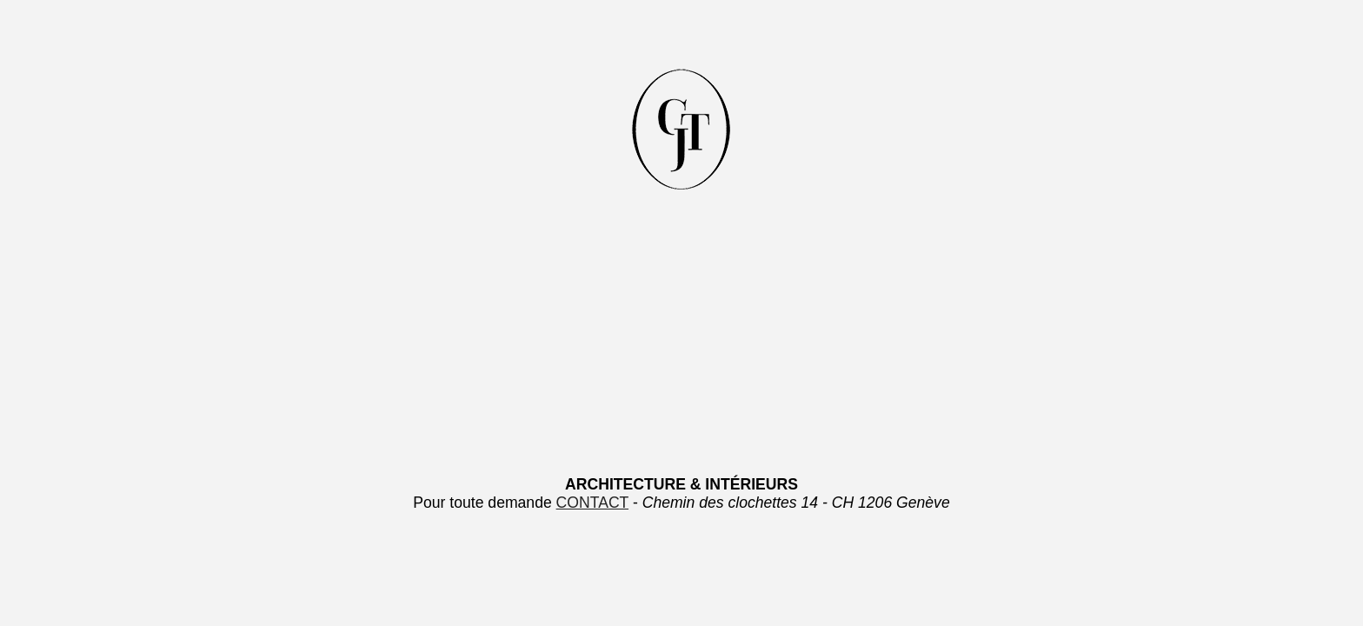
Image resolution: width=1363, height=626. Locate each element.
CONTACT (592, 502)
